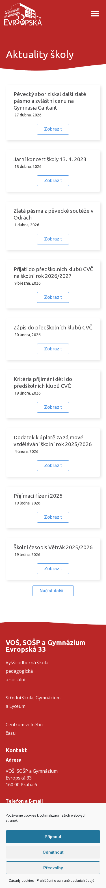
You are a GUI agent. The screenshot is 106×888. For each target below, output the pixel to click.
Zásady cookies (21, 881)
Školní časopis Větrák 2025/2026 (53, 547)
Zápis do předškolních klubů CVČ (53, 327)
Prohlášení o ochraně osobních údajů (65, 881)
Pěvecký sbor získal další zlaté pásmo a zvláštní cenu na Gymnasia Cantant (50, 101)
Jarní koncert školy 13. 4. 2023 (50, 159)
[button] (95, 13)
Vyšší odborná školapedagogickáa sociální (27, 671)
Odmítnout (53, 852)
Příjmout (53, 836)
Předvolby (53, 867)
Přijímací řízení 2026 (38, 496)
